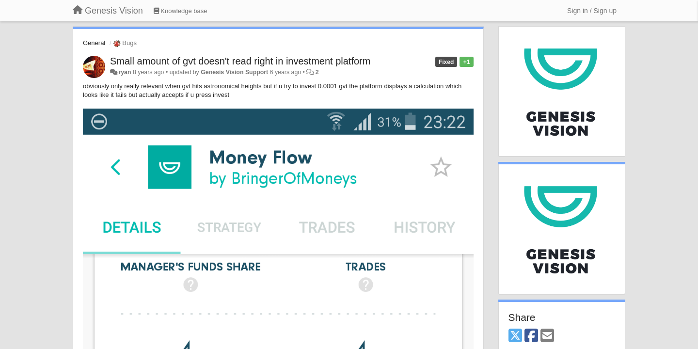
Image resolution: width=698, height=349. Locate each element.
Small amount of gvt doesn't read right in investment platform (240, 61)
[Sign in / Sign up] (591, 10)
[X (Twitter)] (515, 336)
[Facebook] (531, 336)
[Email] (547, 336)
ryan (124, 72)
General (94, 43)
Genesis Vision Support (234, 72)
